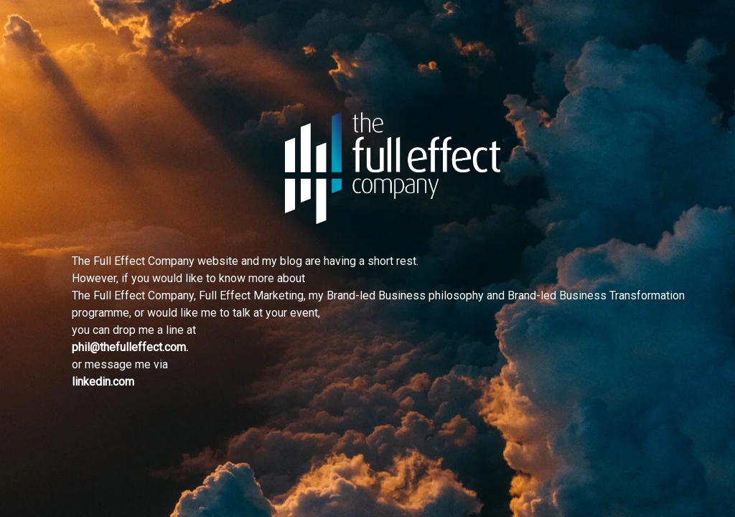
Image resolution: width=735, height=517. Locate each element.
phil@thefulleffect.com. (130, 347)
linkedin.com (103, 381)
